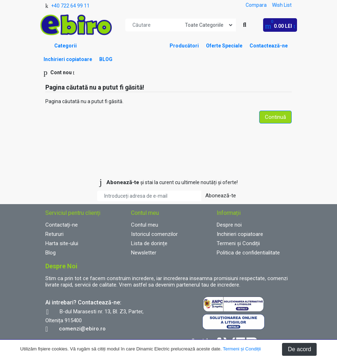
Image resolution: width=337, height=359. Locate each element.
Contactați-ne (61, 225)
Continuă (275, 117)
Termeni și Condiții (242, 349)
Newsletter (143, 252)
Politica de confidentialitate (248, 252)
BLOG (105, 59)
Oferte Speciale (224, 46)
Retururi (54, 234)
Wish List (282, 5)
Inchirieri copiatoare (68, 59)
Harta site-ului (61, 243)
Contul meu (144, 225)
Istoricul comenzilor (154, 234)
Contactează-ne (269, 46)
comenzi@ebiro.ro (82, 328)
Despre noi (229, 225)
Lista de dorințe (149, 243)
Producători (184, 46)
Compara (256, 5)
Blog (50, 252)
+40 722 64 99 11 (70, 6)
